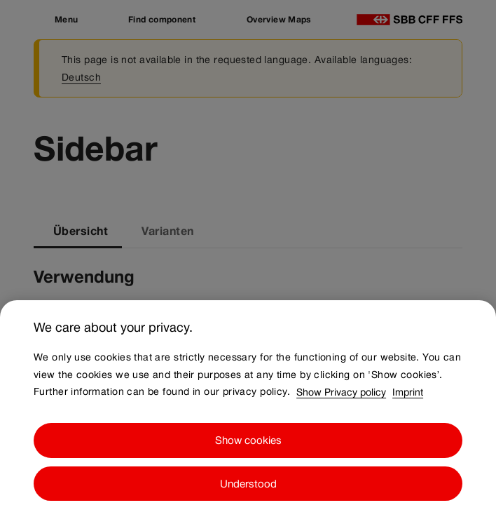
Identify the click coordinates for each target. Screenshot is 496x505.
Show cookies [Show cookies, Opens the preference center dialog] (248, 447)
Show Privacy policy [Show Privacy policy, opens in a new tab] (341, 398)
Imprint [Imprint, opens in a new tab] (407, 398)
